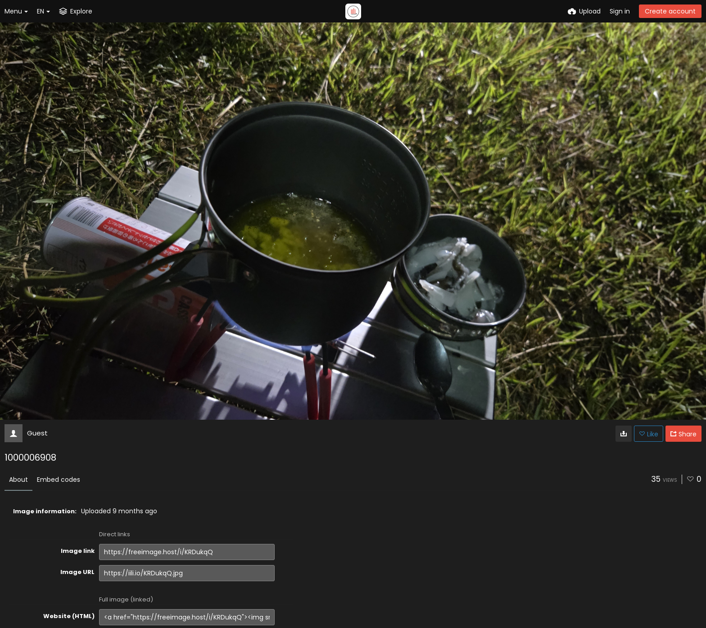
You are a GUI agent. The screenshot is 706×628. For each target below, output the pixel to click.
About (18, 479)
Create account (670, 11)
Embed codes (58, 479)
